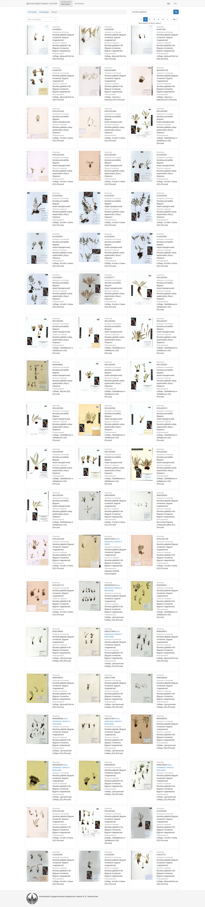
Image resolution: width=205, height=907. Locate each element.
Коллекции (79, 3)
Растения (32, 12)
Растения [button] (66, 4)
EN (175, 3)
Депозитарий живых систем (41, 3)
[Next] (167, 19)
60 (175, 19)
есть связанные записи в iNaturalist (113, 588)
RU (168, 3)
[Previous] (141, 19)
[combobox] (42, 19)
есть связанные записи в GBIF (113, 541)
